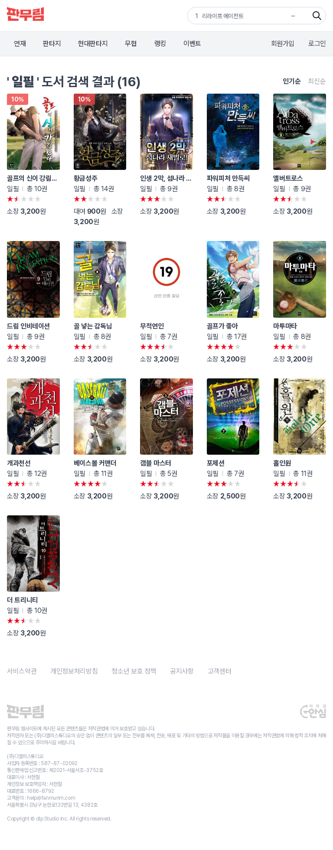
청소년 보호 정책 (133, 671)
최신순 (317, 81)
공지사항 (182, 671)
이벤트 (192, 43)
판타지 (52, 43)
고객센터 (220, 671)
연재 (20, 43)
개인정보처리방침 (74, 671)
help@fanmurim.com (51, 798)
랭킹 (160, 43)
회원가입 (283, 43)
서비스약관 (21, 671)
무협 (131, 43)
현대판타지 (93, 43)
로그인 (317, 43)
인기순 (292, 81)
